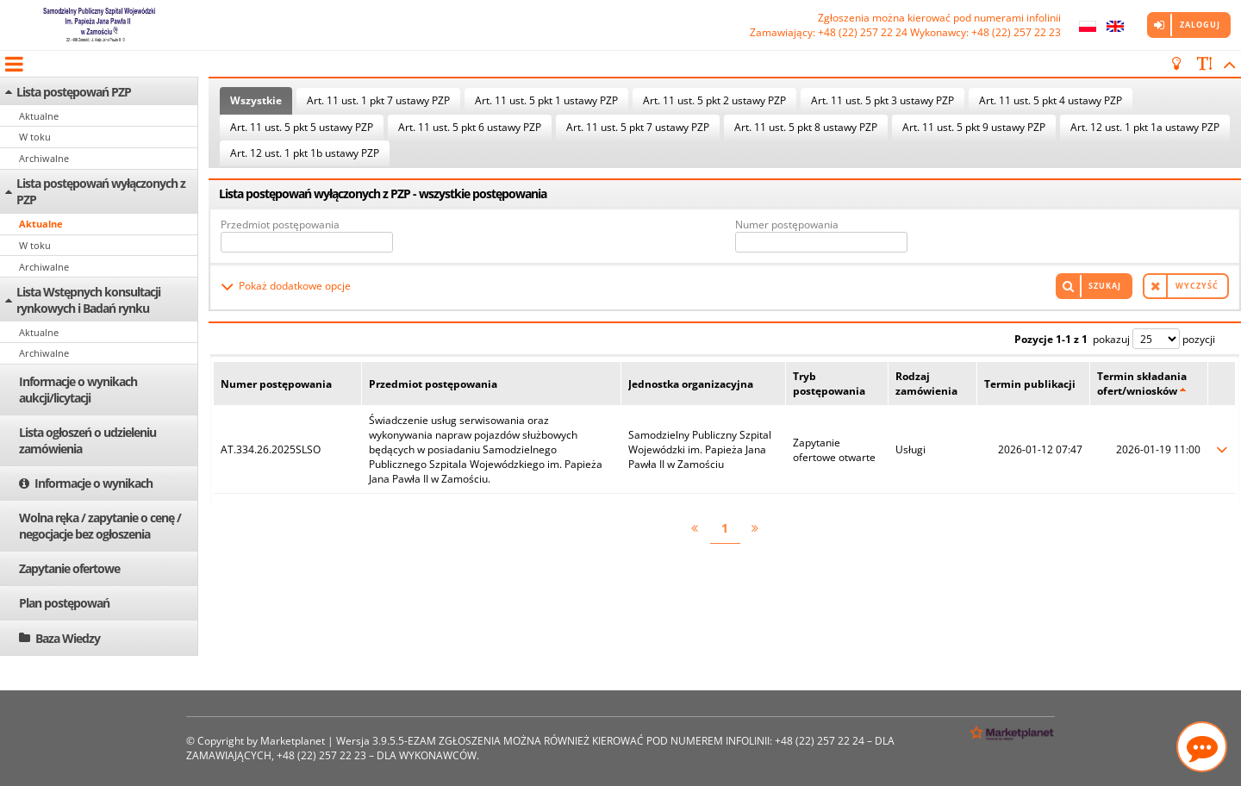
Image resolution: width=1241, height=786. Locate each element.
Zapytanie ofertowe (69, 568)
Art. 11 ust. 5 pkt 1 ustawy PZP (546, 100)
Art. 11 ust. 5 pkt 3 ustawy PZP (882, 100)
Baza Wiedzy (67, 638)
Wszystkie (256, 100)
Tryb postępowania (829, 383)
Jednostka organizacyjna (690, 384)
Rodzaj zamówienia (926, 383)
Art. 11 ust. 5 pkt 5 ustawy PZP (301, 127)
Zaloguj (1200, 24)
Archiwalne (44, 158)
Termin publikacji (1030, 384)
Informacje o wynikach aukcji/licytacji (78, 389)
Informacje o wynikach (93, 483)
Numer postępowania (787, 224)
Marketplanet (292, 740)
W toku (35, 136)
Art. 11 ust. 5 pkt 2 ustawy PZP (714, 100)
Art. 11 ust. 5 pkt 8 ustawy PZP (805, 127)
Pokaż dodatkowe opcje (295, 285)
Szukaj (1104, 285)
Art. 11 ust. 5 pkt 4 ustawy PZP (1050, 100)
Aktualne (39, 115)
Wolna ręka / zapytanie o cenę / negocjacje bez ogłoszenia (100, 525)
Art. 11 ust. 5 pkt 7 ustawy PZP (637, 127)
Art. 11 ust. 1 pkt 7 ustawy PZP (378, 100)
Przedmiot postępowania (280, 224)
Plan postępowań (64, 603)
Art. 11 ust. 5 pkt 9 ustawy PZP (973, 127)
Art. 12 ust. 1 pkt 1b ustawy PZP (304, 153)
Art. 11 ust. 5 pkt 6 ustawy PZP (469, 127)
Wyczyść (1197, 285)
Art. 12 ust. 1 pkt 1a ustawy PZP (1144, 127)
